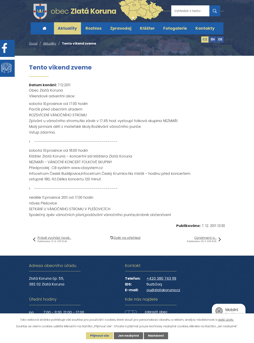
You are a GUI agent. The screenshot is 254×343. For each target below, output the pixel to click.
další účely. (226, 320)
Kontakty (205, 28)
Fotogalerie (175, 28)
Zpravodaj (120, 28)
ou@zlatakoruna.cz (163, 289)
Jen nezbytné (128, 336)
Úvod (44, 28)
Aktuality (67, 28)
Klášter (147, 28)
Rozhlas (94, 28)
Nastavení (156, 336)
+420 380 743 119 (161, 278)
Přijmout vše (99, 336)
